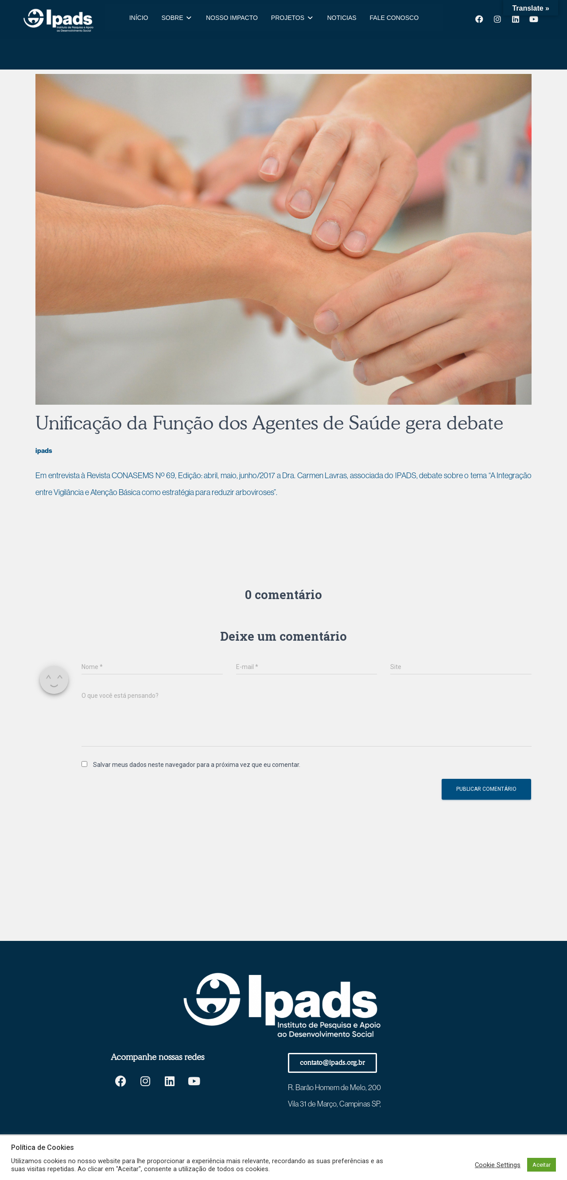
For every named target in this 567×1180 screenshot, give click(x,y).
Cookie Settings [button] (497, 1165)
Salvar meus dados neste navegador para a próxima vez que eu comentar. (196, 764)
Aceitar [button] (541, 1164)
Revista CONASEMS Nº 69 (131, 475)
